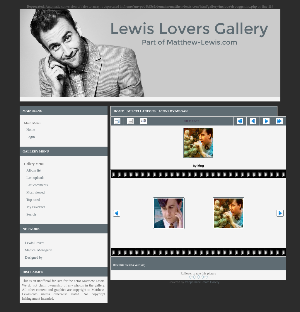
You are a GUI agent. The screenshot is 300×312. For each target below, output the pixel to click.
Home (119, 111)
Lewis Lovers (34, 243)
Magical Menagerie (38, 250)
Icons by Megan (173, 111)
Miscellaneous (141, 111)
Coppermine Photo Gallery (202, 282)
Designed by (33, 257)
